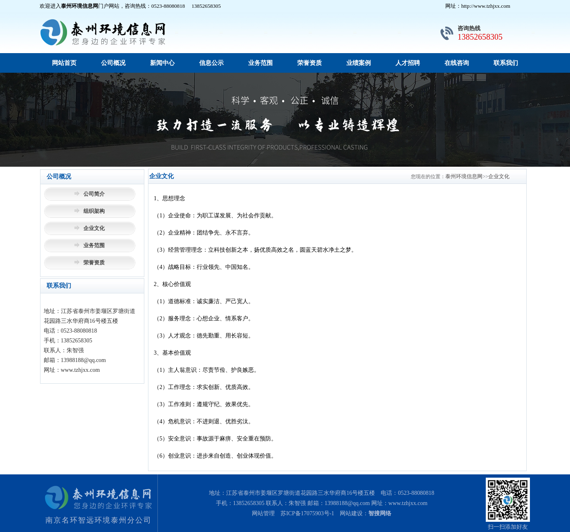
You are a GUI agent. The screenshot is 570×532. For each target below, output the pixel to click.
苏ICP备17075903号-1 (307, 513)
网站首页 (64, 63)
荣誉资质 (309, 63)
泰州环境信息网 (463, 176)
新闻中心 (162, 63)
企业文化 (94, 228)
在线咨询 (456, 63)
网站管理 (263, 513)
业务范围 (260, 63)
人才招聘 (407, 63)
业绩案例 (358, 63)
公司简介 (94, 194)
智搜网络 (379, 513)
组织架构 (94, 211)
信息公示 (211, 63)
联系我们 (506, 63)
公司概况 (113, 63)
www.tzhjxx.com (408, 503)
